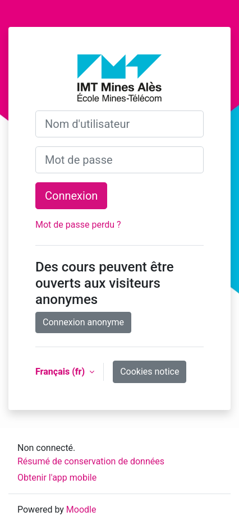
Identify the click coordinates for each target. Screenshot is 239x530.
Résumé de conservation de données (90, 461)
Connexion (71, 195)
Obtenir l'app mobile (56, 477)
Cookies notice (149, 371)
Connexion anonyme (83, 322)
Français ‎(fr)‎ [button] (61, 371)
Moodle (81, 509)
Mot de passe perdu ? (78, 224)
